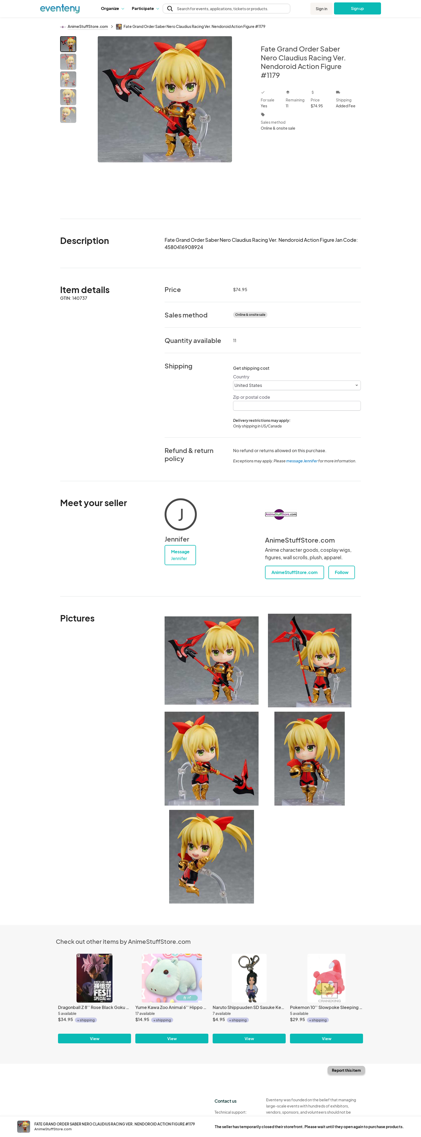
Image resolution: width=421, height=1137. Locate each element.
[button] (112, 8)
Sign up (357, 8)
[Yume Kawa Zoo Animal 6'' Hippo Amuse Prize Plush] (171, 978)
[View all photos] (165, 123)
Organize (112, 8)
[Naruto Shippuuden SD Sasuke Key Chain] (249, 978)
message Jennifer (302, 460)
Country (241, 376)
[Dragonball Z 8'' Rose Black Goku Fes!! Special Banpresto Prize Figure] (94, 978)
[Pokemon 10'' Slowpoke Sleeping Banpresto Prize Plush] (326, 978)
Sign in (321, 8)
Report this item (346, 1070)
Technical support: (236, 1115)
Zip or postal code (251, 397)
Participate (145, 8)
